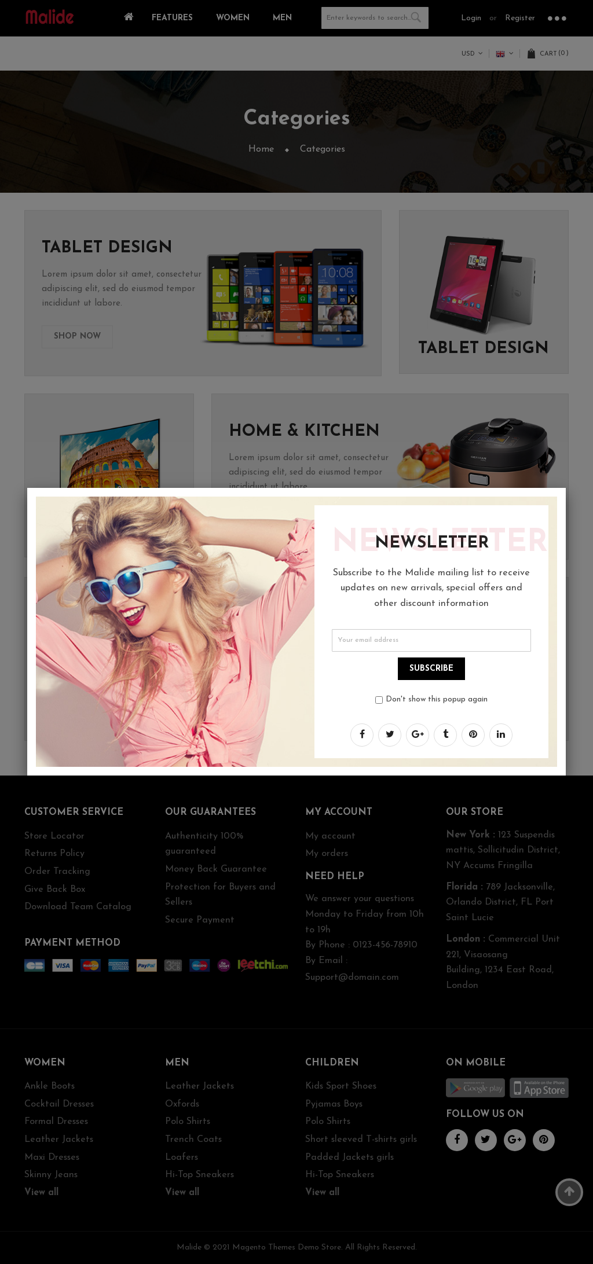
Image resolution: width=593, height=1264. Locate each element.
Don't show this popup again (437, 699)
